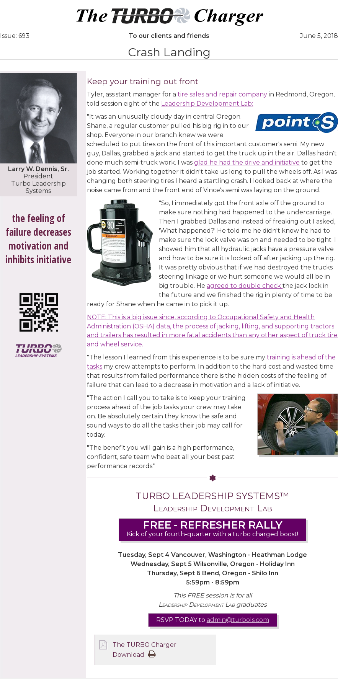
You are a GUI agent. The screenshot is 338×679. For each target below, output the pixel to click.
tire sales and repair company (222, 94)
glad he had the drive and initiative (247, 162)
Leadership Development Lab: (207, 103)
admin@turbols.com (237, 620)
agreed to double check (245, 285)
